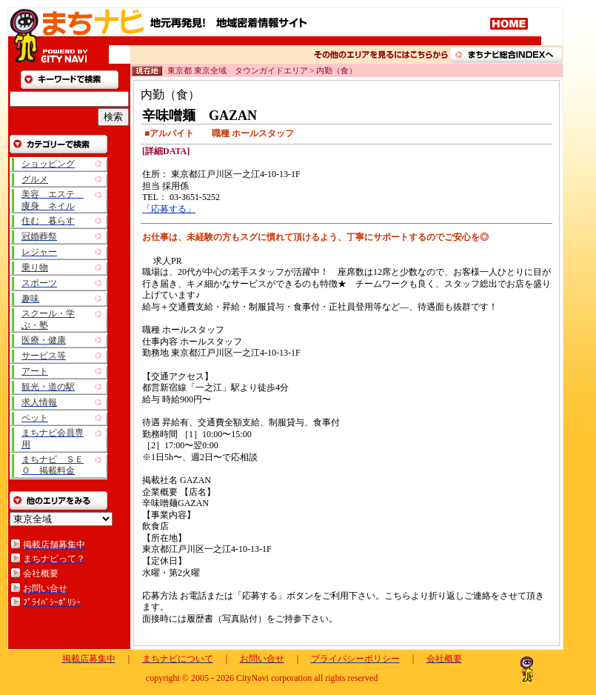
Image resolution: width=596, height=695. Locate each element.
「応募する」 (168, 209)
